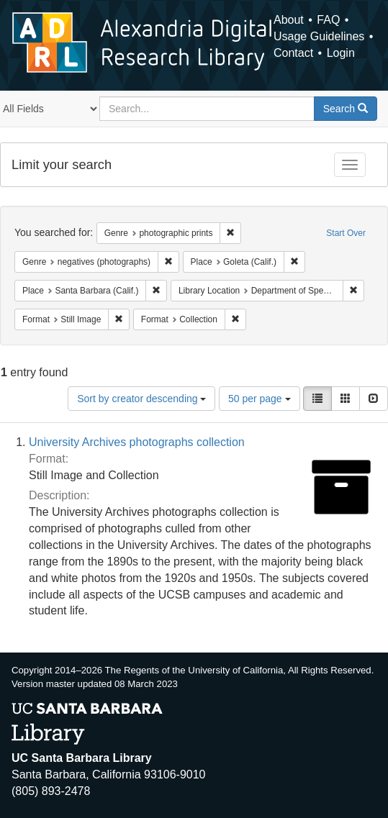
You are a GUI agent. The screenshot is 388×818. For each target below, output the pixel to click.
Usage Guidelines (319, 36)
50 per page (259, 398)
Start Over (346, 233)
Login (341, 53)
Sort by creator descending (141, 398)
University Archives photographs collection (137, 442)
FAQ (328, 20)
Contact (293, 53)
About (289, 20)
